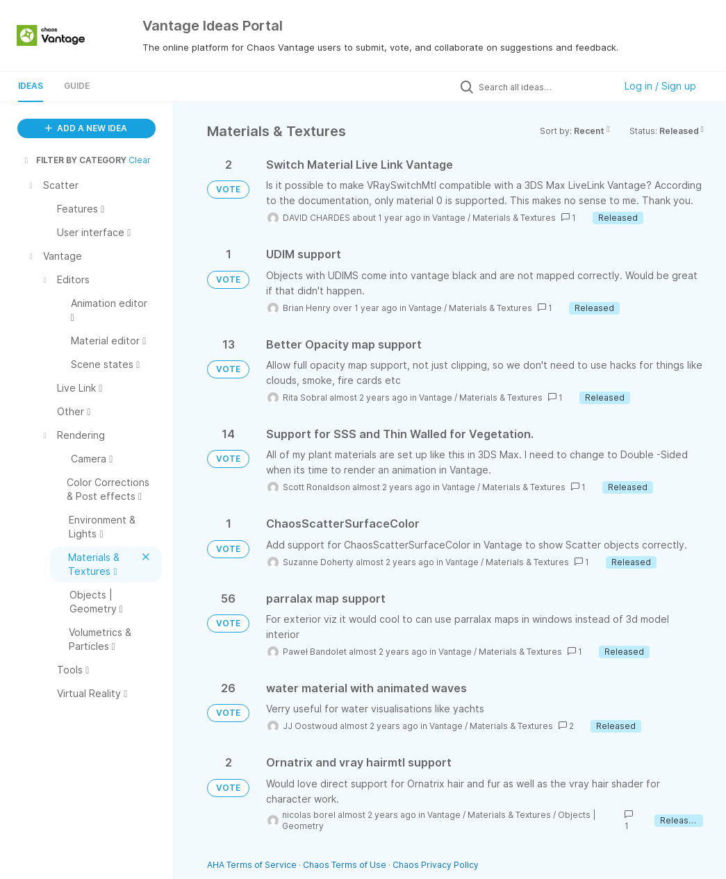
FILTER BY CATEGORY (74, 160)
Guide (77, 86)
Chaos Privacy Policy (436, 865)
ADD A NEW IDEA (86, 128)
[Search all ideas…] (543, 86)
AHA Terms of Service (253, 865)
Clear (140, 160)
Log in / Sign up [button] (660, 86)
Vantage (448, 217)
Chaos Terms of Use (344, 865)
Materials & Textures (514, 217)
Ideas (30, 86)
